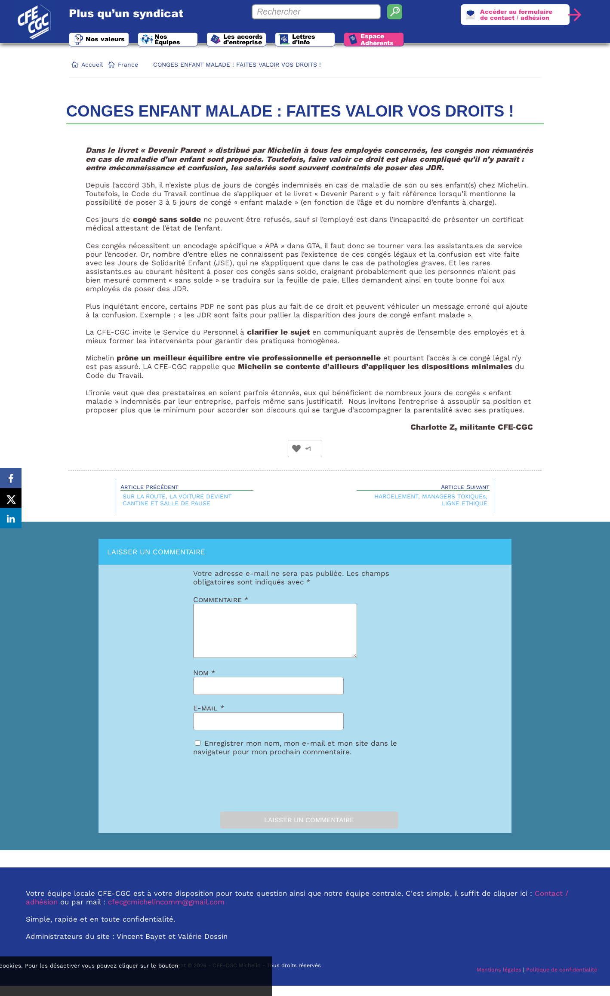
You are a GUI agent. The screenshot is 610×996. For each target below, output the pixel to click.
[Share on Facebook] (11, 476)
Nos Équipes (188, 40)
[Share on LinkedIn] (11, 519)
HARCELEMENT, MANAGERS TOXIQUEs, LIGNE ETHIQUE (430, 500)
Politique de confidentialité (561, 980)
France (128, 64)
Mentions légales (499, 980)
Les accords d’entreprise (265, 40)
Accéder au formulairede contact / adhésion (512, 15)
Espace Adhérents (414, 41)
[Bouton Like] (296, 448)
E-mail (209, 718)
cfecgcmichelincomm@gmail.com (166, 912)
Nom (204, 683)
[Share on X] (11, 498)
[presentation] (241, 792)
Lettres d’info (334, 40)
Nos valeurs (109, 40)
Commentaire (221, 599)
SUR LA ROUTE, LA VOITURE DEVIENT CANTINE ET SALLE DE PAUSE (177, 500)
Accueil (92, 64)
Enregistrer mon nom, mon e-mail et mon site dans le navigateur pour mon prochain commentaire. (295, 757)
